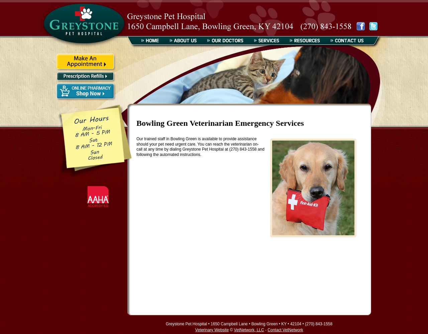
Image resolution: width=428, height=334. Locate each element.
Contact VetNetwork (285, 330)
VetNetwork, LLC (249, 330)
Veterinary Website (212, 330)
